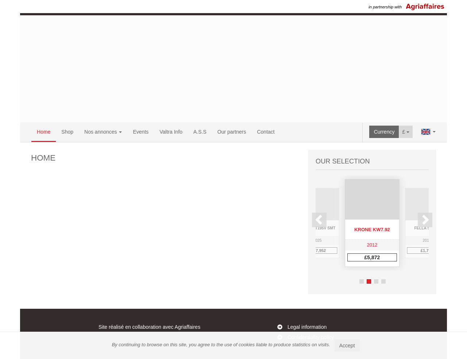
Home (43, 132)
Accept (347, 345)
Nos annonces (103, 132)
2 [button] (369, 281)
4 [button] (383, 281)
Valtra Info (170, 132)
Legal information (307, 327)
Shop (67, 132)
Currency (384, 132)
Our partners (231, 132)
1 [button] (361, 281)
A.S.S (200, 132)
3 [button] (376, 281)
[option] (372, 223)
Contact (265, 132)
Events (140, 132)
